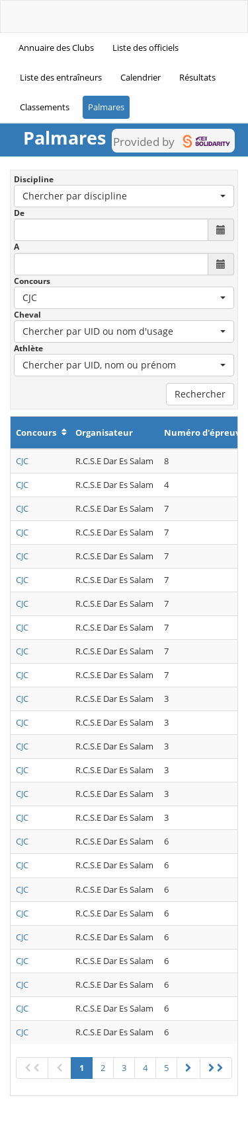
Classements (44, 107)
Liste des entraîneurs (61, 77)
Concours (32, 281)
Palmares (106, 107)
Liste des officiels (145, 47)
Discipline (34, 179)
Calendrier (140, 77)
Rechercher (200, 394)
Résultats (197, 77)
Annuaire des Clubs (56, 47)
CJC (22, 461)
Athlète (28, 348)
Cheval (27, 314)
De (19, 213)
